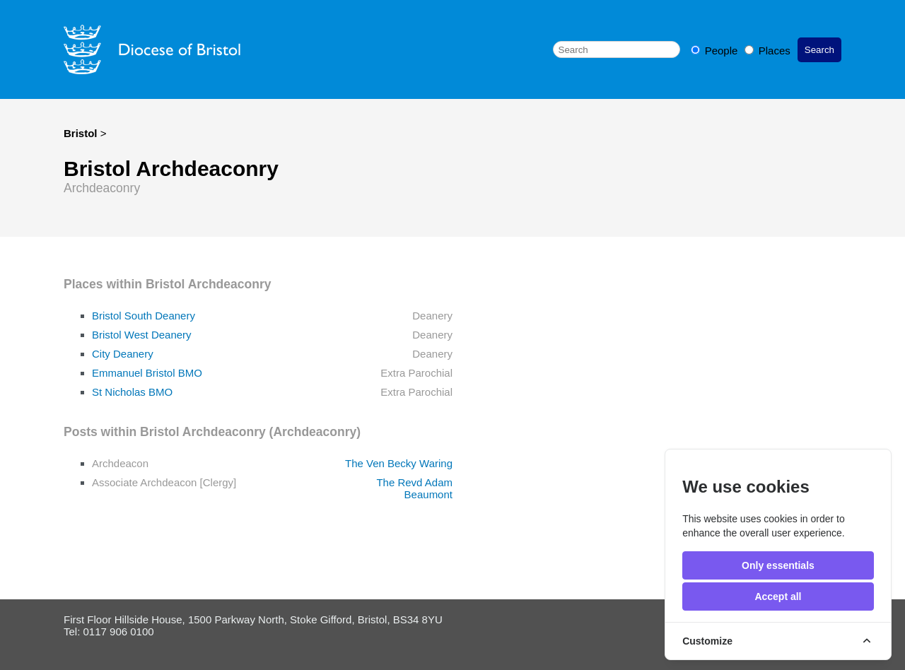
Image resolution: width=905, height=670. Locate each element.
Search (819, 50)
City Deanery (122, 354)
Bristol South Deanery (143, 316)
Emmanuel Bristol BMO (147, 373)
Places (767, 51)
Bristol (81, 133)
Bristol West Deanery (142, 335)
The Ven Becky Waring (398, 463)
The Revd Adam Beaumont (414, 488)
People (716, 51)
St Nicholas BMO (132, 392)
